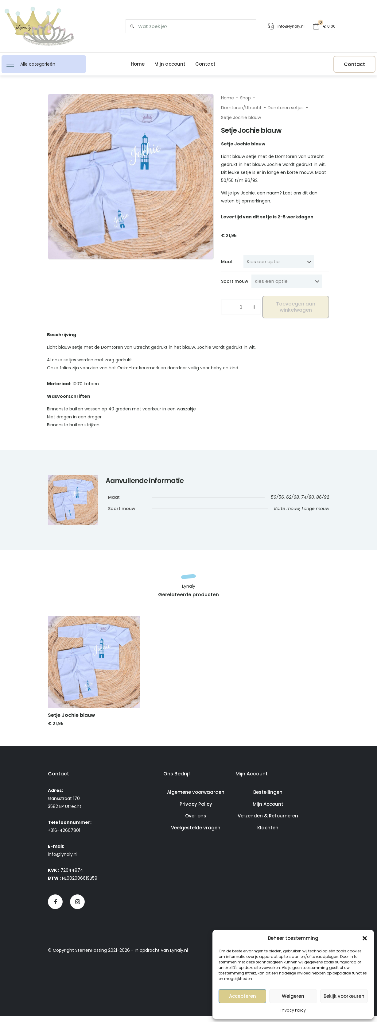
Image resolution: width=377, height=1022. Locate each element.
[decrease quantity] (228, 307)
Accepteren (242, 996)
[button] (365, 938)
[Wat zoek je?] (189, 26)
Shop (245, 98)
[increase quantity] (254, 307)
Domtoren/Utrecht (241, 108)
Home (227, 98)
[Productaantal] (241, 307)
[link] (94, 668)
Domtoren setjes (286, 108)
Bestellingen (267, 798)
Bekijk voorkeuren (344, 996)
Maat (227, 262)
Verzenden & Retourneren (268, 821)
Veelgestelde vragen (195, 833)
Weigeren (293, 996)
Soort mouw (234, 281)
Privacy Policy (293, 1010)
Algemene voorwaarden (195, 798)
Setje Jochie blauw (71, 720)
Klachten (267, 833)
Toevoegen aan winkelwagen (295, 306)
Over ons (195, 821)
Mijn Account (268, 810)
